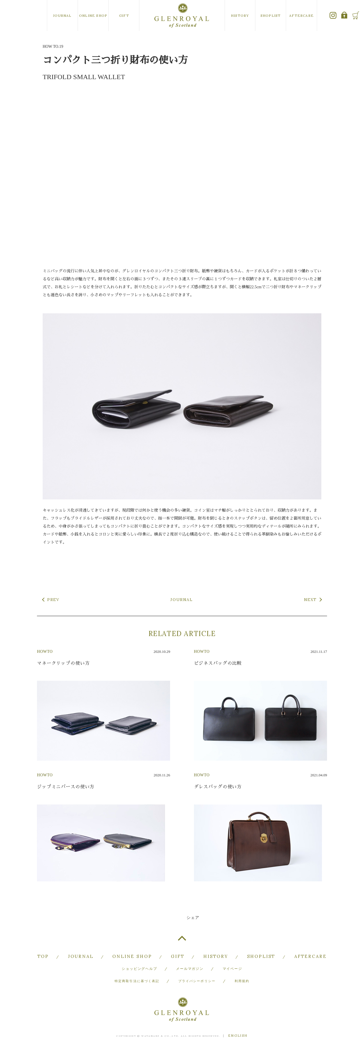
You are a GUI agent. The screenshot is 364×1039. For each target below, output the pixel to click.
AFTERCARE (301, 15)
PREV (53, 599)
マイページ (232, 960)
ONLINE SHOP (93, 15)
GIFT (124, 15)
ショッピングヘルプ (139, 960)
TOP (182, 940)
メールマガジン (190, 960)
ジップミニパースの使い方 (65, 786)
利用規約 (244, 968)
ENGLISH (238, 1020)
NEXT (310, 599)
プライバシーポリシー (197, 968)
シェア (193, 917)
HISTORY (240, 15)
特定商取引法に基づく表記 (135, 968)
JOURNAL (62, 15)
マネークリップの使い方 (63, 663)
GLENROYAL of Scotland (182, 15)
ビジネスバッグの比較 (218, 663)
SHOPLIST (270, 15)
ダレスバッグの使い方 (218, 786)
